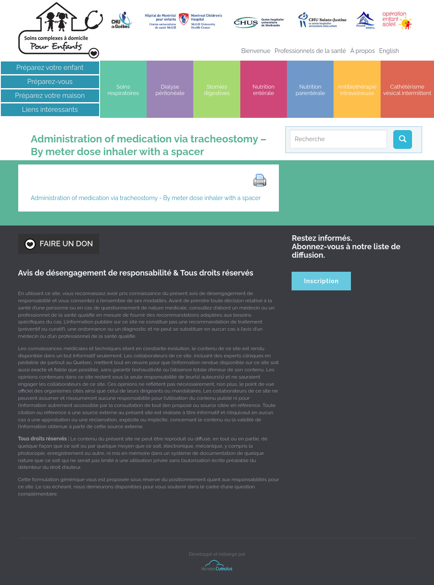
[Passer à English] (389, 50)
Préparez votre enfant (50, 68)
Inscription (321, 281)
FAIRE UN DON (59, 244)
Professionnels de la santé (310, 50)
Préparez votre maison (50, 96)
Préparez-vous (49, 82)
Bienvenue (255, 50)
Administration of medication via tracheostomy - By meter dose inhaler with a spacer (146, 198)
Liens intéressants (50, 110)
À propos (362, 50)
